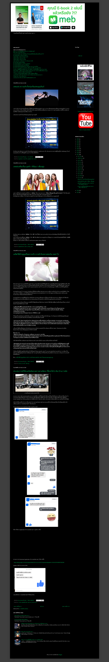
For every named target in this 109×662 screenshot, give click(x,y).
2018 (78, 152)
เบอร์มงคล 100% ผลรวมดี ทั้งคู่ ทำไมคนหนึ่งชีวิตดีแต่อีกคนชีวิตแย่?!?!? (28, 54)
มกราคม (80, 177)
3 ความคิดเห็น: (30, 156)
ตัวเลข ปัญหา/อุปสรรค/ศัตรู (19, 62)
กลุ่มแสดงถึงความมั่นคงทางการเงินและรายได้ (23, 61)
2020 (78, 148)
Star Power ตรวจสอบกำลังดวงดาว (22, 615)
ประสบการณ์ (34, 602)
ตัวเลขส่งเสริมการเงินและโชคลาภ (20, 55)
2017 (78, 154)
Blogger (60, 654)
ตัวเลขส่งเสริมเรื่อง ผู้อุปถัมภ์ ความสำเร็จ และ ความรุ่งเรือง (25, 66)
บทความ (26, 246)
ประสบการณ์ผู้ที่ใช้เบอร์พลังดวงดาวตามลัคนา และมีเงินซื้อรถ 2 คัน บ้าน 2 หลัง (30, 69)
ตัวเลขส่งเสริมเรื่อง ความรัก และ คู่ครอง (21, 63)
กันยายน (80, 162)
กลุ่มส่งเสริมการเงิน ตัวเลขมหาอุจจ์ (20, 56)
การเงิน (19, 602)
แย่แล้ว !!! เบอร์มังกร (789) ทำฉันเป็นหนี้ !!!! (22, 72)
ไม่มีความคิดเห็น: (30, 244)
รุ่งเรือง (35, 158)
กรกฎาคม (80, 166)
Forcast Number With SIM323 (21, 619)
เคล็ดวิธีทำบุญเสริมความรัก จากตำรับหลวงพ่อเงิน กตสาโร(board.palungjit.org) (34, 357)
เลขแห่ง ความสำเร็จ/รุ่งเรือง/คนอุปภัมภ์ (28, 87)
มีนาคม (79, 173)
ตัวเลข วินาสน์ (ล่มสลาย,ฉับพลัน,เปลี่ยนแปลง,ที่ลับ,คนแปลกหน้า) (27, 68)
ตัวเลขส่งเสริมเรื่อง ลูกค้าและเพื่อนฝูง (21, 65)
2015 (78, 192)
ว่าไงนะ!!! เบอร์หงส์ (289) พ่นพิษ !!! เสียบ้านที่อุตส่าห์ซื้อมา (25, 73)
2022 (78, 144)
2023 (78, 143)
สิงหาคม (80, 164)
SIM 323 (80, 55)
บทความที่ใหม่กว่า (18, 606)
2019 (78, 150)
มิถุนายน (80, 168)
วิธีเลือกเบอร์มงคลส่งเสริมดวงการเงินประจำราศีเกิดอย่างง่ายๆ (34, 623)
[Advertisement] (53, 40)
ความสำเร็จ (25, 158)
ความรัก (23, 363)
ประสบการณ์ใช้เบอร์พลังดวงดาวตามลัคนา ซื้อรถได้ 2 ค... (85, 187)
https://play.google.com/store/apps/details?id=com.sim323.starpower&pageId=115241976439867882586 (39, 562)
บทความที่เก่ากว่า (66, 606)
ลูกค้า (32, 246)
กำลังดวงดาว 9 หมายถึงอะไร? (19, 76)
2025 (78, 139)
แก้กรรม (20, 363)
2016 (78, 190)
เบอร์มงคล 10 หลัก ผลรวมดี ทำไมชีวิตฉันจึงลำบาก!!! (24, 77)
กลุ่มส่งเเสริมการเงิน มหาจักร (19, 58)
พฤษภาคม (80, 169)
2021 (78, 146)
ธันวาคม (80, 156)
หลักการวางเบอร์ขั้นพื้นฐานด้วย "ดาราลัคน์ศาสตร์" (24, 51)
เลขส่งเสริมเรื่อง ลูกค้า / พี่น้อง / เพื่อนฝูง (28, 167)
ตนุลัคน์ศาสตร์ (30, 158)
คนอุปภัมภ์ (20, 158)
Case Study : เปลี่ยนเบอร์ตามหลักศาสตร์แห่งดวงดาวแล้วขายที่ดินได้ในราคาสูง (30, 70)
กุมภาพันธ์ (80, 175)
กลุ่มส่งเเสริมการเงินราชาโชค (19, 59)
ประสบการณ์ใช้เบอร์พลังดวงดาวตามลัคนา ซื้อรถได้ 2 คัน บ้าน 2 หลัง (40, 371)
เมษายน (80, 171)
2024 (78, 141)
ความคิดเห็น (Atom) (23, 608)
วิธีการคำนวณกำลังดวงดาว (19, 52)
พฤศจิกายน (80, 158)
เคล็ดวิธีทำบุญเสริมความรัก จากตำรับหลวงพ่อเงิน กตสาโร (36, 254)
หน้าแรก (42, 606)
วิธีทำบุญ (27, 363)
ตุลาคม (79, 160)
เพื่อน (29, 246)
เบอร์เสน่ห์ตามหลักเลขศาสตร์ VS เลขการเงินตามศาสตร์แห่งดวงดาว (28, 74)
